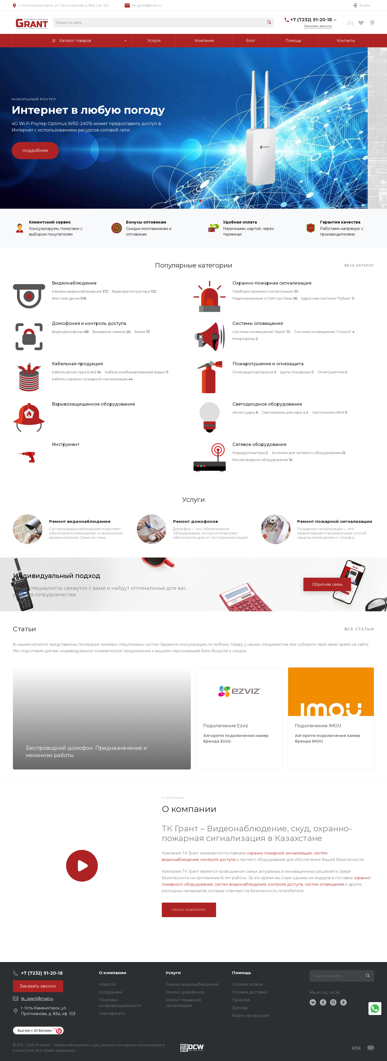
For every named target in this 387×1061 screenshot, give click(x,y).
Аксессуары (243, 412)
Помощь (241, 972)
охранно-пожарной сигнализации (279, 853)
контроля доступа (217, 859)
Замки (139, 331)
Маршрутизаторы (248, 452)
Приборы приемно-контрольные (262, 291)
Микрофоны (243, 338)
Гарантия (241, 1000)
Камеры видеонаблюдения (77, 291)
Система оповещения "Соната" (323, 331)
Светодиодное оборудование (267, 404)
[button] (187, 201)
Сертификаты (112, 1013)
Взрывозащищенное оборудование (93, 404)
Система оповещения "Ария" (259, 331)
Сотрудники (111, 992)
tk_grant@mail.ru (146, 5)
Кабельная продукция (77, 363)
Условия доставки (249, 992)
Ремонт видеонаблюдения (79, 521)
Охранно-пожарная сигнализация (271, 283)
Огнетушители (331, 372)
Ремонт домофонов (195, 521)
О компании (112, 972)
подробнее (54, 150)
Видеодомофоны (67, 331)
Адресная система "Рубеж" (326, 298)
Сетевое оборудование (259, 444)
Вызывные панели (109, 331)
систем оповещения (324, 884)
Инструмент (66, 444)
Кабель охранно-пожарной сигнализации (90, 379)
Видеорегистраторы (131, 291)
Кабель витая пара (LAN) (74, 372)
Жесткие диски (66, 298)
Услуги (173, 972)
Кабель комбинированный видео (135, 372)
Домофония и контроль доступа (89, 323)
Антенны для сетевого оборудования (306, 452)
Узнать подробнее (189, 909)
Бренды (240, 1007)
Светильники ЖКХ (328, 412)
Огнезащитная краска (252, 372)
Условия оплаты (247, 984)
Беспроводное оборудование (260, 459)
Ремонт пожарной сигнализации (334, 521)
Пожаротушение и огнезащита (268, 363)
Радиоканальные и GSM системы (262, 298)
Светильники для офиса (283, 412)
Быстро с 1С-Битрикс (35, 1030)
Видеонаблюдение (74, 283)
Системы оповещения (257, 323)
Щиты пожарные (295, 372)
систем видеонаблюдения (240, 884)
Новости (107, 984)
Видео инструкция (250, 1015)
